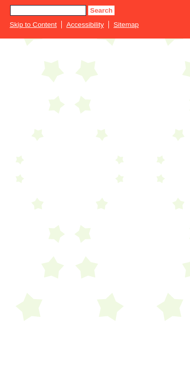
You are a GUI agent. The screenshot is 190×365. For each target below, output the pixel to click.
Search (101, 10)
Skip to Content (33, 24)
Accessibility (85, 24)
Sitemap (126, 24)
